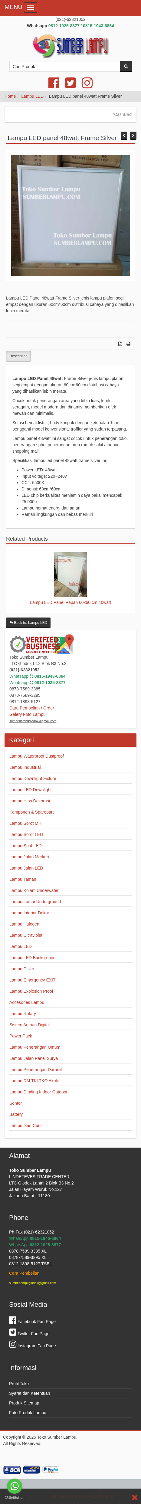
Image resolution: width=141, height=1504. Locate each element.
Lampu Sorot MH (25, 823)
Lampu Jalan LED (26, 868)
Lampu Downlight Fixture (32, 778)
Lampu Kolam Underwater (34, 890)
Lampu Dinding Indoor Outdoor (38, 1091)
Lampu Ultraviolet (25, 935)
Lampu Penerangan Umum (34, 1047)
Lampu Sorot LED (26, 834)
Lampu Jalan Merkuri (29, 856)
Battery (16, 1114)
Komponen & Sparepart (31, 812)
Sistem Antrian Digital (29, 1024)
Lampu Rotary (22, 1013)
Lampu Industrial (25, 767)
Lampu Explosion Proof (31, 991)
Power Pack (20, 1036)
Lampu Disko (21, 968)
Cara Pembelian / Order (31, 708)
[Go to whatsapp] (14, 1486)
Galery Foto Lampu (27, 714)
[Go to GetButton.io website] (14, 1498)
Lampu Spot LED (25, 845)
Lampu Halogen (24, 924)
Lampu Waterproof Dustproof (36, 756)
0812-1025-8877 (50, 682)
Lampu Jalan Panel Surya (33, 1058)
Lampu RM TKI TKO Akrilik (34, 1080)
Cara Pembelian (24, 1273)
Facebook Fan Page (32, 1321)
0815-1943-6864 (50, 676)
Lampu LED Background (32, 957)
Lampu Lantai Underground (35, 901)
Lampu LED (32, 96)
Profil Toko (19, 1383)
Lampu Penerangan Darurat (35, 1069)
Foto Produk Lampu (27, 1412)
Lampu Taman (22, 879)
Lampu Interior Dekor (29, 912)
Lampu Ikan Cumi (26, 1125)
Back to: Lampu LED (28, 623)
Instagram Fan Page (32, 1345)
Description (18, 356)
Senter (15, 1103)
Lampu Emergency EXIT (32, 980)
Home (10, 96)
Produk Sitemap (24, 1403)
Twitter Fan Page (29, 1333)
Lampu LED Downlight (30, 789)
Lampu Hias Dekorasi (29, 800)
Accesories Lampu (26, 1002)
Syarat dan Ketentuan (29, 1393)
